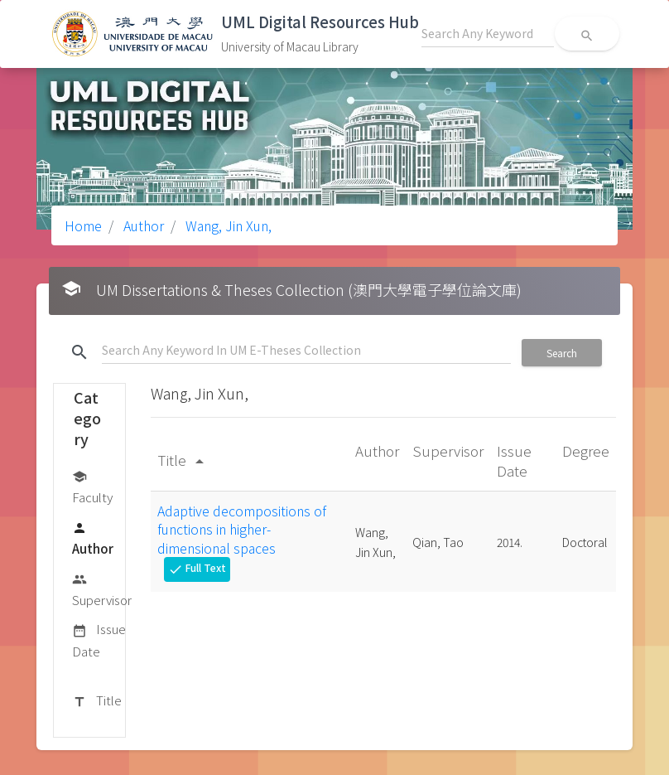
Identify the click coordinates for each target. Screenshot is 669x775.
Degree (585, 450)
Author (142, 225)
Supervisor (102, 588)
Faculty (92, 486)
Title (97, 701)
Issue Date (99, 639)
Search (561, 353)
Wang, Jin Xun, (227, 225)
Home (83, 225)
